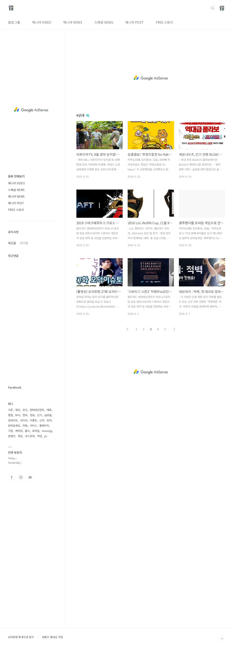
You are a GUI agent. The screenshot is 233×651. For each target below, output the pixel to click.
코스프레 (30, 436)
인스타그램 (21, 477)
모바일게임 (14, 425)
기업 (10, 431)
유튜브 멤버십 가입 (52, 637)
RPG (17, 415)
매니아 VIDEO (41, 22)
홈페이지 (44, 425)
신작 (41, 420)
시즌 (10, 410)
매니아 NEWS (72, 22)
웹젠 (10, 415)
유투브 (30, 477)
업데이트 (13, 420)
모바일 (35, 431)
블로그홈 (14, 22)
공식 (25, 410)
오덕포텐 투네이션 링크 (21, 637)
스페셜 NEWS (103, 22)
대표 (49, 410)
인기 (39, 415)
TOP (222, 638)
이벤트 (33, 420)
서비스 (33, 425)
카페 (25, 425)
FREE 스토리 (164, 22)
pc (45, 436)
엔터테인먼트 (37, 410)
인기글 (24, 243)
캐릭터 (19, 431)
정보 (32, 415)
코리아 (23, 420)
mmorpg (47, 431)
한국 (25, 415)
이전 (127, 329)
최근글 (12, 243)
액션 (39, 436)
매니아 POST (134, 22)
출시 (27, 431)
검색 (213, 8)
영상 (17, 410)
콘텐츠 (11, 436)
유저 (49, 420)
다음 (174, 329)
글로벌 (48, 415)
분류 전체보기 (16, 176)
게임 (20, 436)
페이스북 (11, 477)
